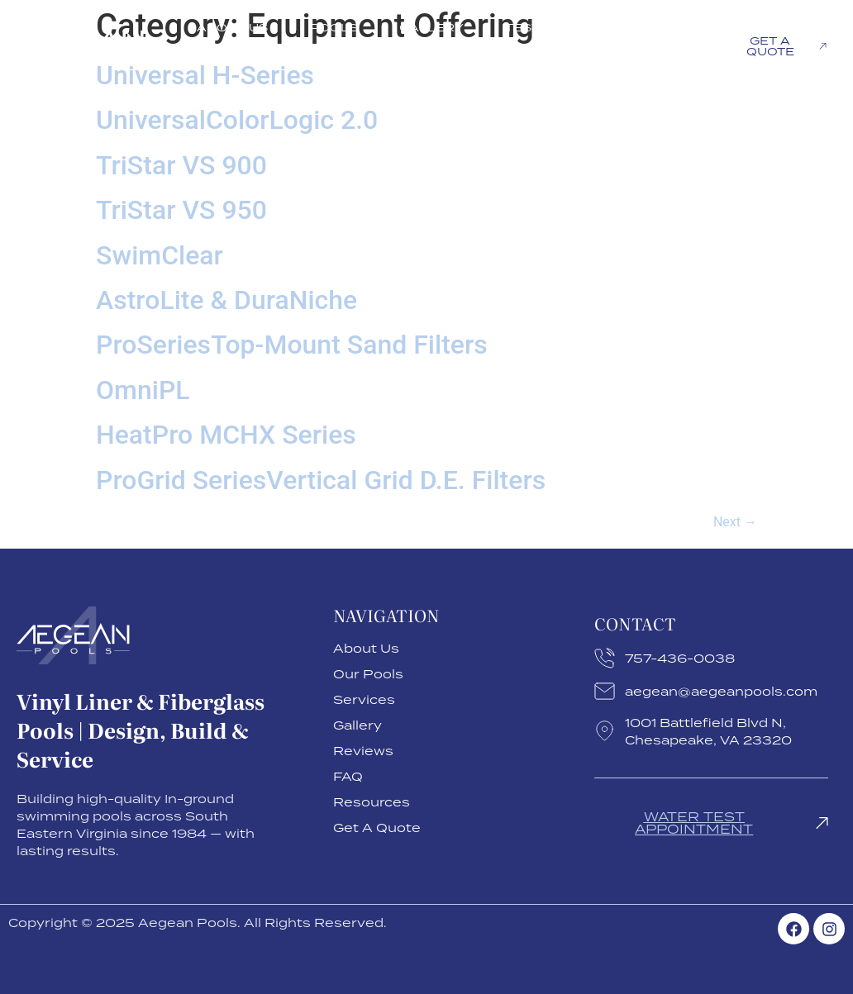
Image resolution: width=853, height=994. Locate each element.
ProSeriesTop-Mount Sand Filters (292, 344)
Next (735, 522)
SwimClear (159, 255)
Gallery (431, 27)
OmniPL (143, 390)
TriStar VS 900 (181, 165)
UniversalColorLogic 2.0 (237, 120)
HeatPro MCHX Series (226, 434)
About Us (232, 27)
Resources (634, 65)
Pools (333, 27)
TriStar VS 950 (181, 210)
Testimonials (556, 27)
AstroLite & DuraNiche (226, 300)
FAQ (663, 27)
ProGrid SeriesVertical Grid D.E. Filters (321, 480)
